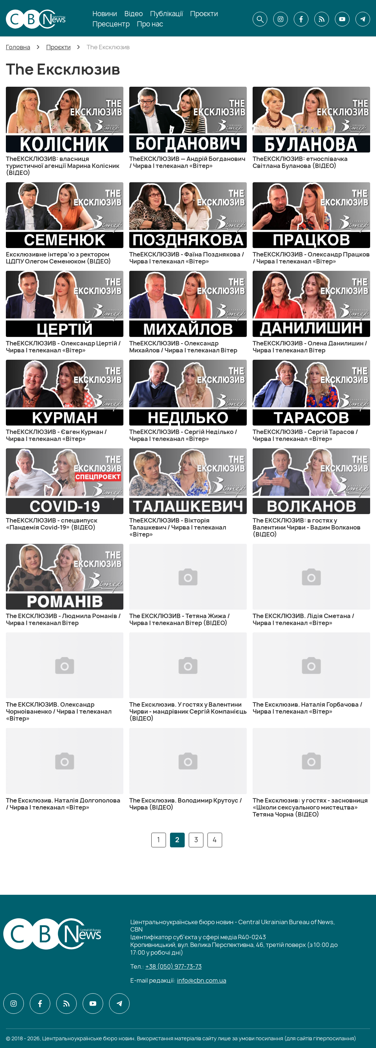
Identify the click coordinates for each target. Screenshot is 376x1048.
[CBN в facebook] (301, 19)
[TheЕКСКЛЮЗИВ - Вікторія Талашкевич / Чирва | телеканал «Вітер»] (188, 493)
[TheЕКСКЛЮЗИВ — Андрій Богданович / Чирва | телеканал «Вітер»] (188, 128)
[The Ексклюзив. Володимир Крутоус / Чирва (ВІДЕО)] (188, 769)
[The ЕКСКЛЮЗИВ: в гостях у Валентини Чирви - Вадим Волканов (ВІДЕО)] (311, 493)
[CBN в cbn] (321, 19)
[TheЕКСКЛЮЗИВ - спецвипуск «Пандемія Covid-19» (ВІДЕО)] (64, 489)
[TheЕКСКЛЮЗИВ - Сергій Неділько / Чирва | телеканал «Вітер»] (188, 401)
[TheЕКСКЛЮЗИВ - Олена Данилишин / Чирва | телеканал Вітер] (311, 312)
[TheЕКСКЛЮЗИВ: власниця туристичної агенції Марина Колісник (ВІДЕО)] (64, 131)
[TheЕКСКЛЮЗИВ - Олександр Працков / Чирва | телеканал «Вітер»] (311, 223)
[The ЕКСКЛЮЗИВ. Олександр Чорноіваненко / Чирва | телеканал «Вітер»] (64, 677)
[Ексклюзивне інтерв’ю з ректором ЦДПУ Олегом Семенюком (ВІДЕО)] (64, 223)
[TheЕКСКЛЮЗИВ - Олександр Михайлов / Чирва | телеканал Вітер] (188, 312)
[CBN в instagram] (280, 19)
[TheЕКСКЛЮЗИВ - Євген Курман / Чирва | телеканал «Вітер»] (64, 401)
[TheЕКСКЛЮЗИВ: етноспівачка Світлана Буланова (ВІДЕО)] (311, 128)
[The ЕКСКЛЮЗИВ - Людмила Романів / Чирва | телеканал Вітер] (64, 585)
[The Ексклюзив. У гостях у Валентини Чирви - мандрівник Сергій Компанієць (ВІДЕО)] (188, 677)
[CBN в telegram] (362, 19)
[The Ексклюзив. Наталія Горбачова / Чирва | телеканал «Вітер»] (311, 673)
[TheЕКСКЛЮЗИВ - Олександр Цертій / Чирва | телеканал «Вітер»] (64, 312)
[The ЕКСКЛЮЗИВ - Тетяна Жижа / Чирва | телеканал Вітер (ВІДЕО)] (188, 585)
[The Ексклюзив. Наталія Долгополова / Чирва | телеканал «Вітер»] (64, 769)
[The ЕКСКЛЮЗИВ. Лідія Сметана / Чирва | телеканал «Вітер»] (311, 585)
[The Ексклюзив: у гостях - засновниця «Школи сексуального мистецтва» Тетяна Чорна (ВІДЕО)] (311, 773)
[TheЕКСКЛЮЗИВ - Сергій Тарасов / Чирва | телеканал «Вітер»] (311, 401)
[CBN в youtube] (342, 19)
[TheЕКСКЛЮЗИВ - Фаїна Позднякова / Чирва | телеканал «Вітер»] (188, 223)
